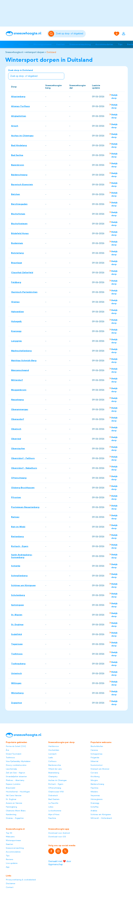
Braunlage (16, 262)
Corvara (94, 772)
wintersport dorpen (34, 52)
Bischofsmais (18, 213)
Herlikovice (53, 746)
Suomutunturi (97, 765)
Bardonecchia (54, 765)
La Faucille (53, 803)
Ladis (50, 757)
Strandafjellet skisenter (16, 776)
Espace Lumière (13, 784)
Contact (9, 887)
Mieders (94, 791)
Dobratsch (53, 795)
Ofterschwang (18, 477)
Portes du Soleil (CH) (16, 746)
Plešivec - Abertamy (15, 780)
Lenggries (16, 340)
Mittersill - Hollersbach (101, 818)
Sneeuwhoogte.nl (14, 52)
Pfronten (16, 497)
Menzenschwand (20, 370)
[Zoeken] (70, 33)
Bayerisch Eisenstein (22, 184)
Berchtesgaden (19, 204)
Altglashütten (18, 116)
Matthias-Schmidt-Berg (23, 360)
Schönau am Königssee (23, 585)
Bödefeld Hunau (20, 233)
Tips (120, 44)
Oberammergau (19, 409)
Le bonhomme (54, 810)
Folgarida (95, 757)
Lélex (50, 807)
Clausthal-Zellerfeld (22, 272)
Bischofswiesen (19, 223)
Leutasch (52, 754)
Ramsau (15, 516)
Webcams (23, 44)
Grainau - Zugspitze (15, 818)
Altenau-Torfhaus (20, 106)
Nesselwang (17, 399)
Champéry (53, 776)
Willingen (16, 683)
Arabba (94, 810)
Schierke (15, 565)
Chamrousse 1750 (56, 791)
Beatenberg (53, 772)
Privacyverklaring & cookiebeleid (21, 879)
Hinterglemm (97, 799)
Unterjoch (16, 673)
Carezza (94, 750)
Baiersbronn (17, 164)
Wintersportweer (42, 44)
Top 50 (10, 44)
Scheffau (95, 807)
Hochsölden (53, 750)
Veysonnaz (95, 795)
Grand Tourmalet (13, 754)
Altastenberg (18, 96)
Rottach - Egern (19, 546)
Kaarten (60, 44)
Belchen (15, 194)
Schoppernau (96, 754)
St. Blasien (16, 614)
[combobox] (70, 33)
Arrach (14, 125)
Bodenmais (17, 243)
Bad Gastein (53, 799)
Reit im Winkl (18, 526)
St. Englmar (17, 624)
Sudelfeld (16, 634)
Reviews (9, 859)
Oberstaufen (18, 448)
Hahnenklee (17, 311)
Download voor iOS (57, 836)
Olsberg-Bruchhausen (23, 487)
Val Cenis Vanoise (13, 795)
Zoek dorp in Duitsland (36, 74)
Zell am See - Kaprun (15, 772)
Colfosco (52, 761)
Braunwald (10, 788)
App (8, 867)
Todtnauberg (18, 663)
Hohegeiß (16, 321)
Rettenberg (17, 536)
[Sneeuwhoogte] (25, 33)
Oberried (16, 438)
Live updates (11, 863)
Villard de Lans (55, 769)
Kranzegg (16, 331)
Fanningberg (11, 807)
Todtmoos (17, 653)
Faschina (52, 818)
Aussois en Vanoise (14, 803)
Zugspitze (16, 702)
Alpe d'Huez (53, 814)
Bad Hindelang (19, 145)
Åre (7, 750)
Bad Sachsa (17, 155)
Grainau (15, 301)
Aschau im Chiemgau (22, 135)
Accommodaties (104, 44)
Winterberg (17, 692)
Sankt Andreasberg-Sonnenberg (21, 556)
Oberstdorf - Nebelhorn (24, 468)
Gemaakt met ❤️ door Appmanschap (59, 863)
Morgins (94, 780)
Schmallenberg (19, 575)
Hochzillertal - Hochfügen (18, 791)
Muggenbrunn (18, 389)
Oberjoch (16, 428)
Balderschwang (19, 174)
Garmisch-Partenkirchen (24, 292)
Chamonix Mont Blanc (16, 810)
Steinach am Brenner (100, 769)
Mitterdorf (17, 380)
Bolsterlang (17, 252)
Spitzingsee (17, 604)
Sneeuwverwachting (80, 44)
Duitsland (51, 52)
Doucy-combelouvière (16, 765)
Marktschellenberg (21, 350)
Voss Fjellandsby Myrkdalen (18, 761)
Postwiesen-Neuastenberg (25, 507)
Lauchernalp (11, 769)
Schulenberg (18, 595)
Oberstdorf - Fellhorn (23, 458)
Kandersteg (11, 814)
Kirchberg (95, 776)
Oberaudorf (17, 419)
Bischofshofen (97, 746)
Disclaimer (10, 883)
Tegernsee (17, 644)
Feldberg (16, 282)
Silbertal (94, 761)
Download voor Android (59, 833)
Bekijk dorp (114, 97)
